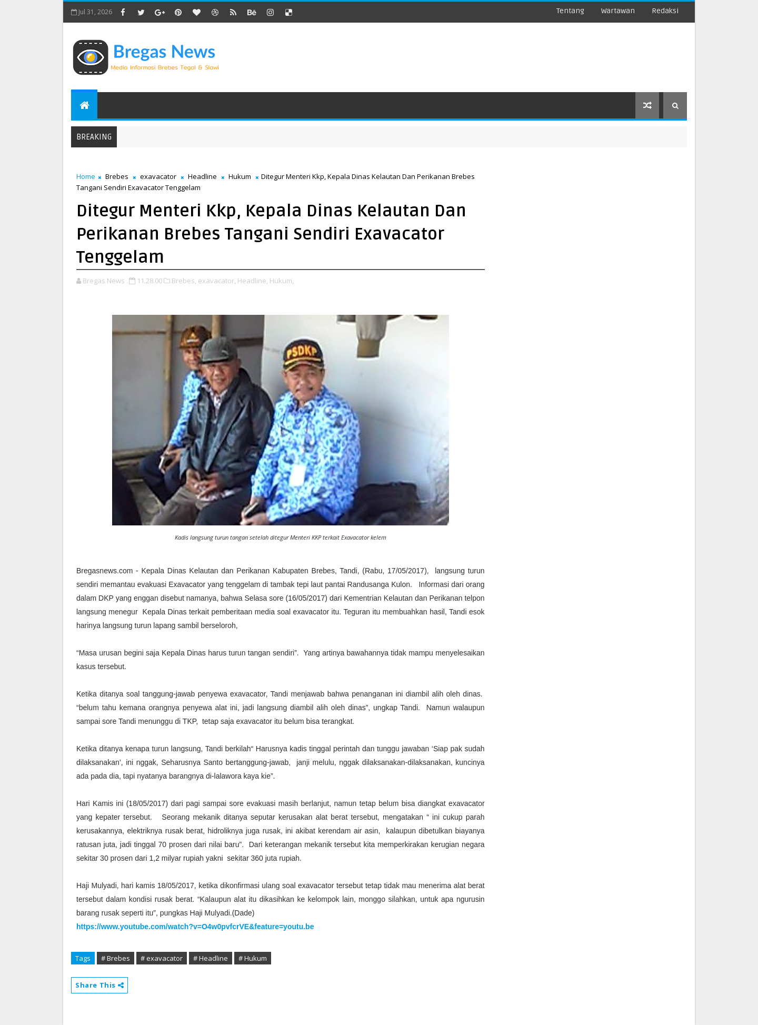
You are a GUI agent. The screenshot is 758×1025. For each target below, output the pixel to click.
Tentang (570, 10)
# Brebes (115, 958)
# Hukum (252, 958)
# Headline (210, 958)
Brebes (116, 176)
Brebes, (184, 280)
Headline (202, 176)
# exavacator (162, 958)
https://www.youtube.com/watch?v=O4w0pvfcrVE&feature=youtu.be (195, 926)
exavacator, (217, 280)
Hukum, (282, 280)
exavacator (158, 176)
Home (85, 176)
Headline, (252, 280)
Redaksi (665, 10)
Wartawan (618, 10)
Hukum (239, 176)
